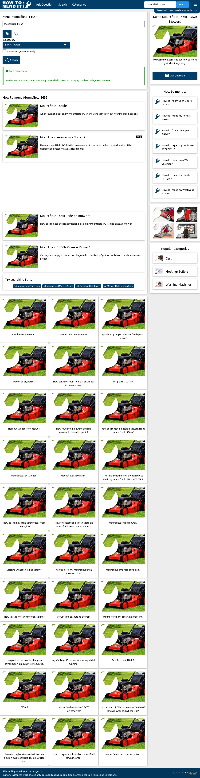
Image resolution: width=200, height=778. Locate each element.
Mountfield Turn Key (27, 286)
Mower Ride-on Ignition (118, 286)
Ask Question (44, 4)
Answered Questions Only (21, 51)
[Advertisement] (74, 186)
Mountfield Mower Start (58, 286)
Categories (79, 4)
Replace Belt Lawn (88, 286)
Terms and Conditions (104, 775)
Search (62, 4)
